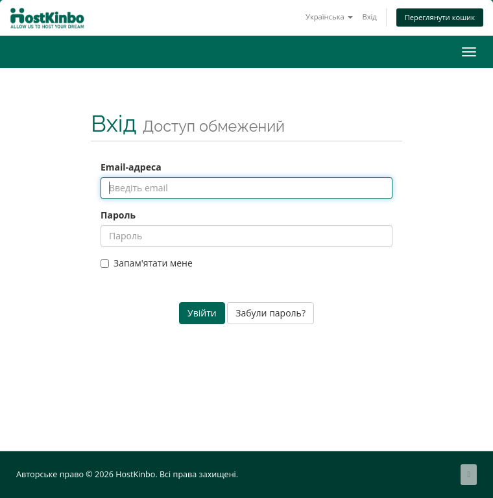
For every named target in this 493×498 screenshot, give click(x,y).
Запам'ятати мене (147, 263)
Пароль (118, 215)
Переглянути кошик (440, 17)
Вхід (369, 16)
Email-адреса (131, 167)
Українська (329, 16)
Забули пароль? (270, 313)
